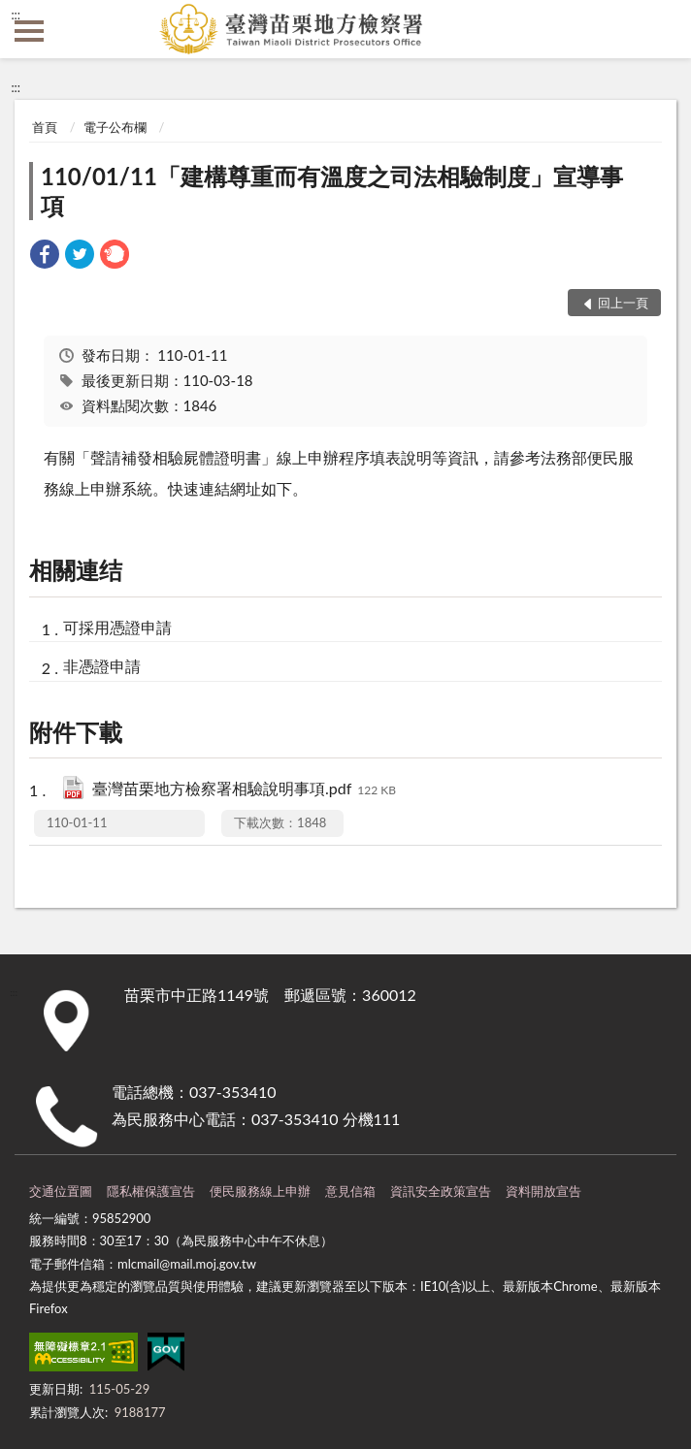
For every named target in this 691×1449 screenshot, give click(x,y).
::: (15, 14)
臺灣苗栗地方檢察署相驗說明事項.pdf (244, 790)
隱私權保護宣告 (151, 1191)
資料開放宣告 (543, 1191)
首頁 (44, 127)
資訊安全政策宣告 (440, 1191)
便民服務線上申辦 (260, 1191)
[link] (44, 257)
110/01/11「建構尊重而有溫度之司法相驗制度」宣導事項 (332, 190)
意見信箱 (350, 1191)
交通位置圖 (60, 1191)
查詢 (662, 29)
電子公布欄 (115, 127)
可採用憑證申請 (117, 627)
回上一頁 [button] (623, 302)
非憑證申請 (102, 666)
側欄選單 (29, 31)
